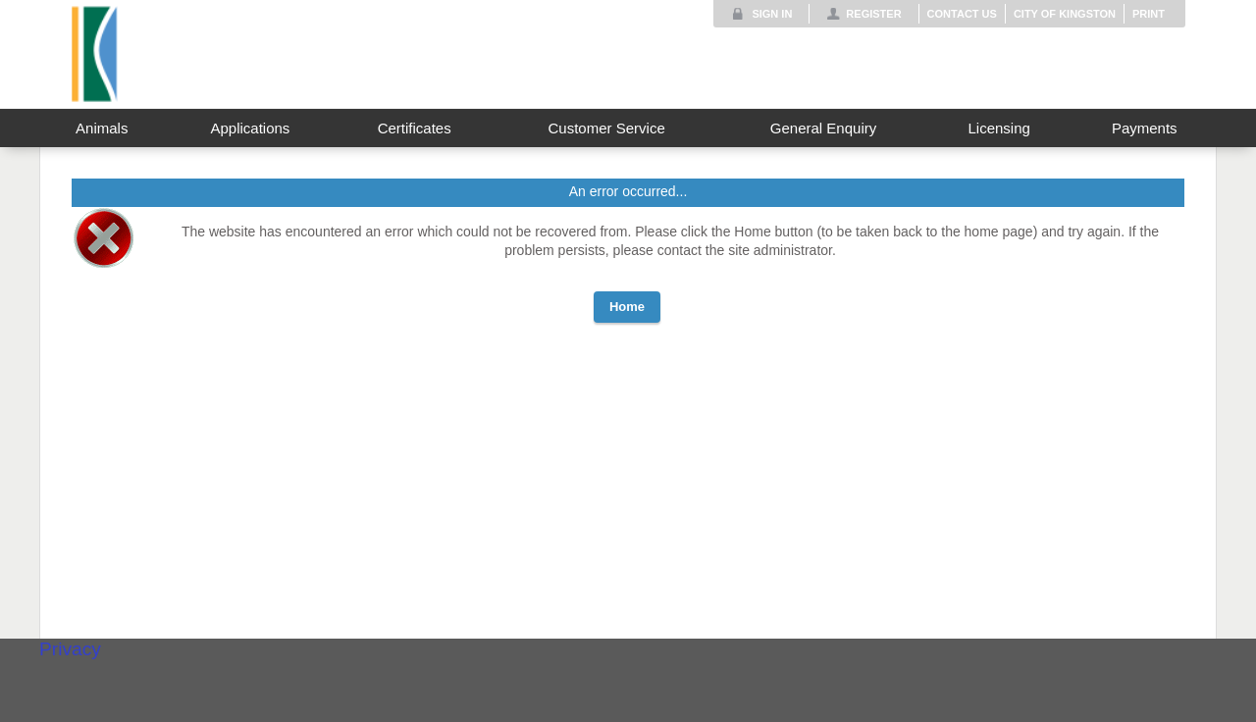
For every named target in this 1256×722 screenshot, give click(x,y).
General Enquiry (823, 128)
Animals (102, 128)
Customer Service (607, 128)
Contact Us (962, 14)
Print (1148, 14)
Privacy (70, 649)
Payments (1145, 128)
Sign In (772, 14)
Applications (249, 128)
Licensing (998, 128)
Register (873, 14)
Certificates (414, 128)
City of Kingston (1065, 14)
